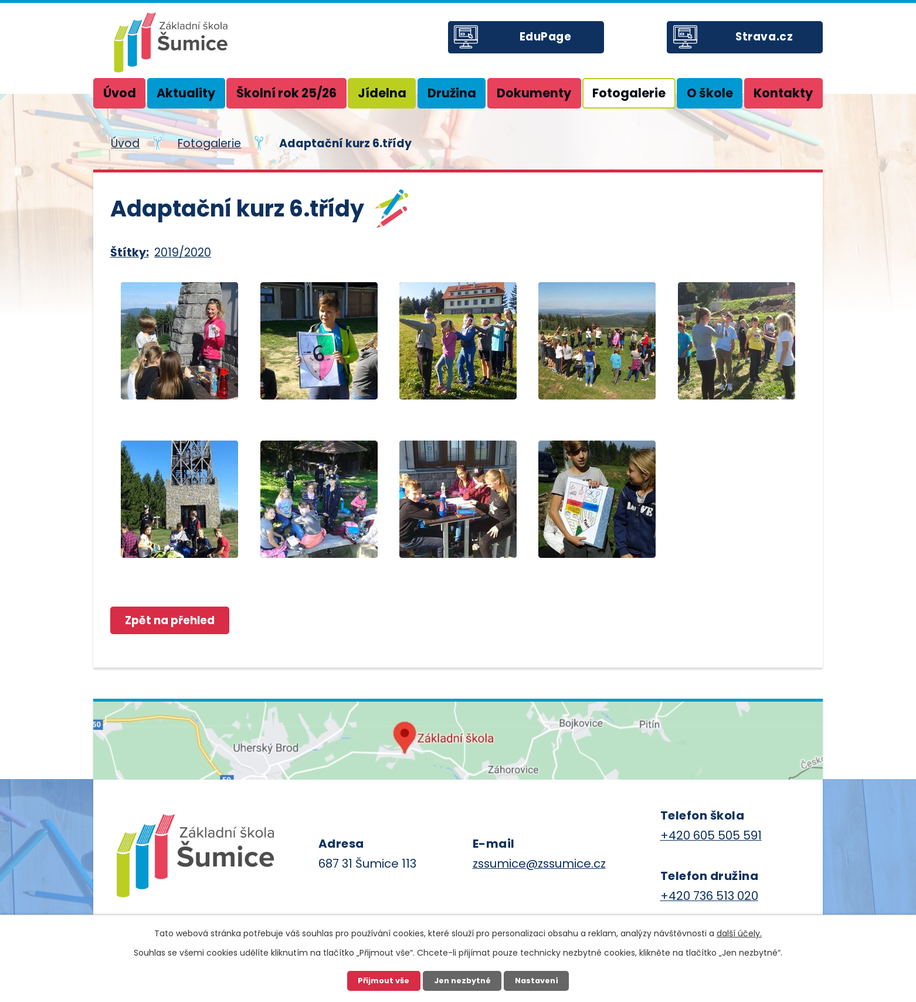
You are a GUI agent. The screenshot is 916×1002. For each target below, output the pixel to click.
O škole (710, 92)
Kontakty (783, 92)
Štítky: (129, 252)
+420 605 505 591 (711, 836)
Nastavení (537, 980)
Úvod (119, 92)
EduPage (550, 40)
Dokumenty (534, 92)
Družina (452, 92)
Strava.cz (769, 40)
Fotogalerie (629, 92)
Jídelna (382, 92)
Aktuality (186, 92)
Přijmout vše (383, 980)
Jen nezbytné (462, 980)
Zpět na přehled (172, 620)
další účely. (739, 933)
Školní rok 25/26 (286, 92)
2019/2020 (182, 252)
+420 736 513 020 (709, 896)
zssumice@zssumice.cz (539, 864)
